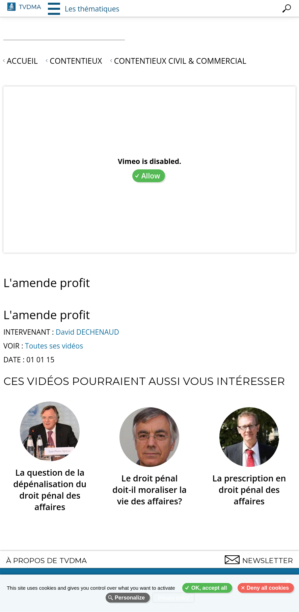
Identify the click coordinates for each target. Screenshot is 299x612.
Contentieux (76, 60)
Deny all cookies (268, 588)
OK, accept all (209, 588)
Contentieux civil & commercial (180, 60)
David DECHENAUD (87, 332)
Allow (150, 175)
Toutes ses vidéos (54, 346)
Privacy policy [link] (173, 598)
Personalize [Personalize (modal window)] (130, 598)
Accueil (22, 60)
